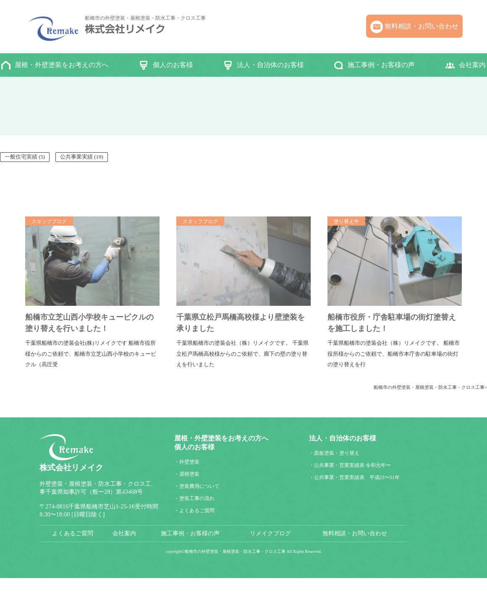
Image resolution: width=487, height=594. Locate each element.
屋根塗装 (189, 474)
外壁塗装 (189, 462)
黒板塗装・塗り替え (336, 453)
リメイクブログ (270, 533)
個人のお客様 (173, 64)
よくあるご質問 (197, 510)
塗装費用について (199, 486)
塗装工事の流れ (197, 498)
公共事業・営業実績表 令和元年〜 (352, 465)
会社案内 (472, 64)
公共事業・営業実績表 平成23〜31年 (357, 477)
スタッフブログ (49, 221)
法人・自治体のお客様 (270, 64)
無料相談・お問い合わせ (421, 26)
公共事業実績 (76, 157)
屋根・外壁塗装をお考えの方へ (62, 64)
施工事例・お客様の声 (381, 64)
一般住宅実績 (21, 157)
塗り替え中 (346, 221)
